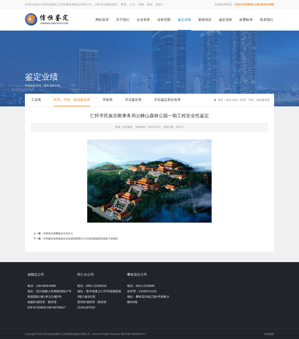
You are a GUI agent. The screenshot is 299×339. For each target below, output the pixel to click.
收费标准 (246, 19)
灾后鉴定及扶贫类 (167, 99)
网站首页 (102, 19)
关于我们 (122, 19)
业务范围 (163, 19)
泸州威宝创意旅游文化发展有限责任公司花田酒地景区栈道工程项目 (80, 238)
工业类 (36, 99)
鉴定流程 (225, 19)
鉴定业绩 (184, 19)
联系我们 (266, 19)
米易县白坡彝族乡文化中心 (58, 233)
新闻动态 (205, 19)
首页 (220, 99)
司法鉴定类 (133, 99)
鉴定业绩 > (233, 99)
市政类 (108, 99)
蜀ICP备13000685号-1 (133, 334)
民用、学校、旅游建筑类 (72, 99)
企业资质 (143, 19)
